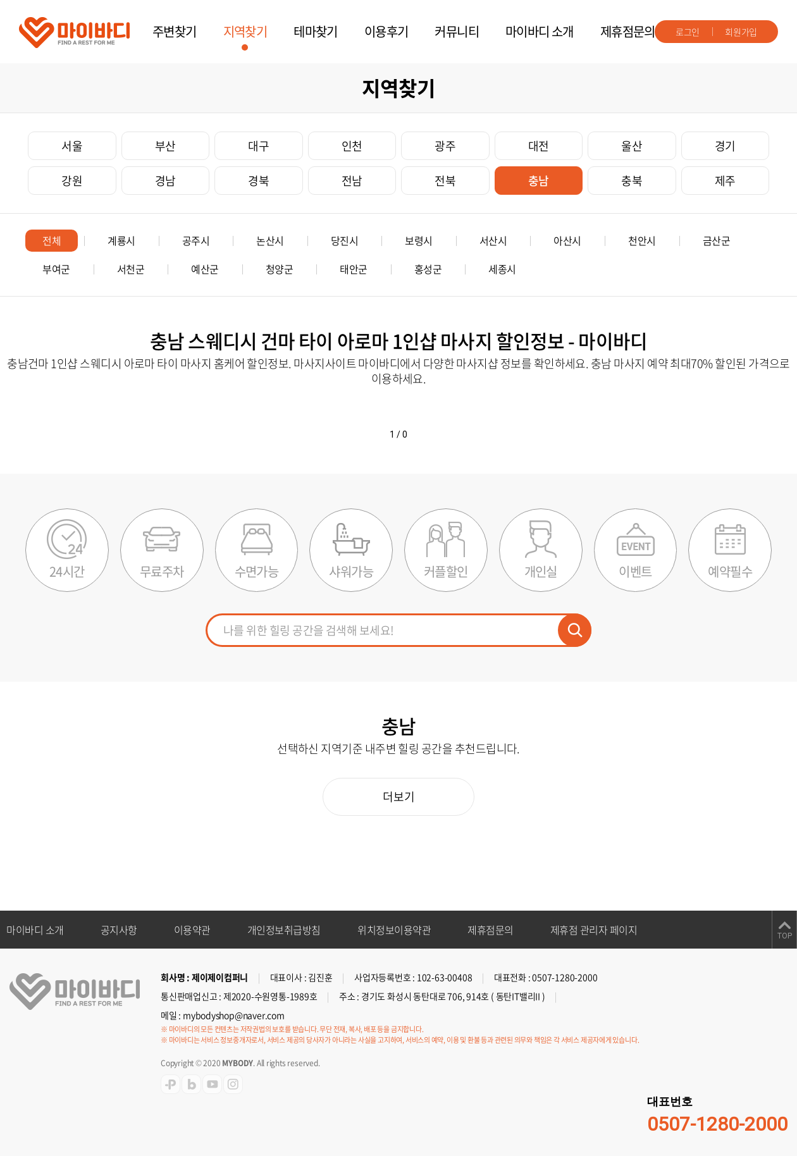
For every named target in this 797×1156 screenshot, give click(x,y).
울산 (631, 145)
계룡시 (121, 240)
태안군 (354, 268)
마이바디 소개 (539, 31)
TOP (784, 936)
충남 (538, 180)
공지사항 (119, 929)
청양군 (279, 268)
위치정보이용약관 (394, 929)
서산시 (493, 240)
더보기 (399, 796)
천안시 (642, 240)
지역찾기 (245, 31)
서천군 (131, 268)
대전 (538, 145)
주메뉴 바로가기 (0, 0)
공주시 (196, 240)
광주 (445, 145)
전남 (352, 180)
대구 (258, 145)
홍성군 (428, 268)
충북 (631, 180)
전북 (445, 180)
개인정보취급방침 (284, 929)
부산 (165, 145)
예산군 (205, 268)
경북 (258, 180)
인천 (352, 145)
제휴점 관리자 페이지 (594, 929)
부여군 (56, 268)
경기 (725, 145)
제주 (725, 180)
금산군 (717, 240)
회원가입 (741, 31)
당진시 (345, 240)
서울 (71, 145)
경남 (165, 180)
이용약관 (192, 929)
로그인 (688, 31)
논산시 (270, 240)
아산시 (567, 240)
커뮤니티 (457, 31)
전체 (51, 240)
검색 (574, 630)
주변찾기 (174, 31)
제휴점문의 (627, 31)
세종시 (502, 268)
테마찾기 (315, 31)
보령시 (419, 240)
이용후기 (386, 31)
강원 (71, 180)
